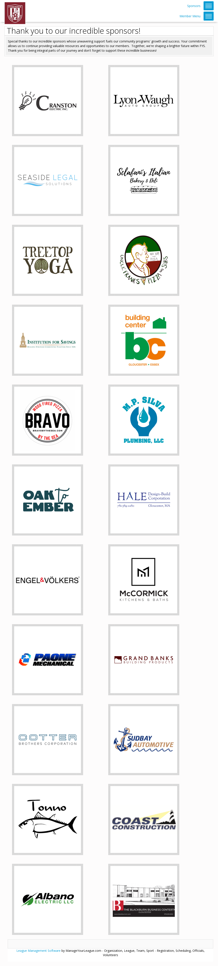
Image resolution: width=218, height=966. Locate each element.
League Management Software (38, 950)
